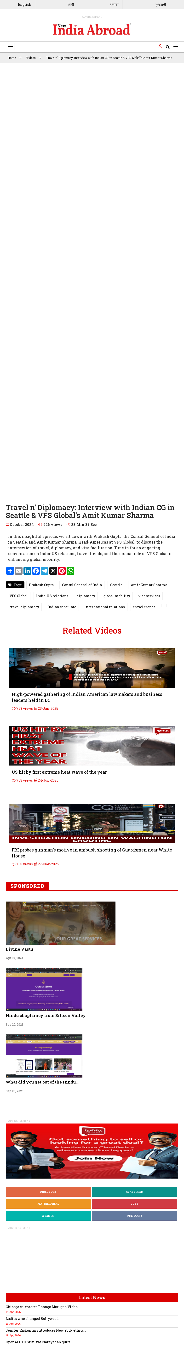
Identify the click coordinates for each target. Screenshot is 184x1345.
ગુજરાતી (160, 4)
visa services (149, 596)
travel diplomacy (24, 607)
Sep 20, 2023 (14, 1024)
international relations (105, 607)
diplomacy (86, 596)
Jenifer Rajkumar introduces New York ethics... (46, 1330)
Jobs (135, 1203)
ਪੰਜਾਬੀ (114, 4)
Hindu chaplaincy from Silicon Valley (46, 1015)
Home (15, 58)
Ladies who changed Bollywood (32, 1319)
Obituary (135, 1215)
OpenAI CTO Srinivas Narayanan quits (38, 1342)
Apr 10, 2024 (14, 958)
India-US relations (52, 596)
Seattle (116, 585)
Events (48, 1215)
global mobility (117, 596)
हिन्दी (71, 4)
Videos (33, 58)
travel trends (144, 607)
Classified (135, 1191)
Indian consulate (61, 607)
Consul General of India (82, 585)
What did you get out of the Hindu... (42, 1082)
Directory (48, 1191)
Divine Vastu (19, 949)
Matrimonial (48, 1203)
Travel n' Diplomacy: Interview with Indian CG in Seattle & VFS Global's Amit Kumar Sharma (109, 58)
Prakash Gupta (41, 585)
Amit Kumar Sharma (149, 585)
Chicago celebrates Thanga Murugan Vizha (42, 1307)
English (24, 4)
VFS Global (19, 596)
